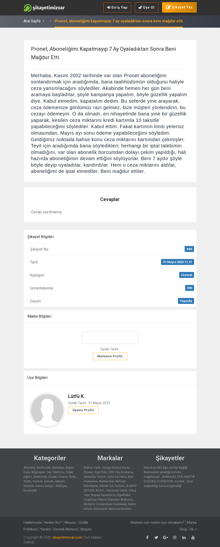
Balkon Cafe (92, 467)
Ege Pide (101, 472)
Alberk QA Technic (112, 486)
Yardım (45, 529)
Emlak (53, 476)
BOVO (100, 490)
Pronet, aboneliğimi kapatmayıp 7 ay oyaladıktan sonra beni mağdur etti (119, 21)
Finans (63, 476)
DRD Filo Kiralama (120, 472)
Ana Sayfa (32, 21)
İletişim (60, 481)
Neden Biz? (53, 522)
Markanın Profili (110, 356)
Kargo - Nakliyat (56, 486)
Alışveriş (29, 467)
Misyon (70, 522)
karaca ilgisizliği (170, 486)
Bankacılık (44, 467)
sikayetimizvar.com (67, 537)
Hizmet (186, 275)
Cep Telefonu (55, 472)
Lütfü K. (76, 396)
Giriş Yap (117, 7)
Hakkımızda (33, 522)
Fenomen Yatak (116, 490)
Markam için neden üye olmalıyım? (157, 522)
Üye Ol (147, 7)
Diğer (69, 472)
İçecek (48, 481)
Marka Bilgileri (39, 316)
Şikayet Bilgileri (40, 236)
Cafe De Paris (116, 476)
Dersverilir (100, 508)
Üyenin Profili (83, 410)
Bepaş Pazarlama (103, 495)
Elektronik (40, 476)
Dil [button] (193, 529)
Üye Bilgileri (37, 377)
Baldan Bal (106, 481)
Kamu (40, 486)
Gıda (72, 476)
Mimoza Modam (120, 508)
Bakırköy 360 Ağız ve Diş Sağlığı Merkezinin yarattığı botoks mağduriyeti (166, 472)
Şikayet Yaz (179, 7)
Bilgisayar (38, 472)
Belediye (58, 467)
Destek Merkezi (66, 529)
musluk (180, 481)
